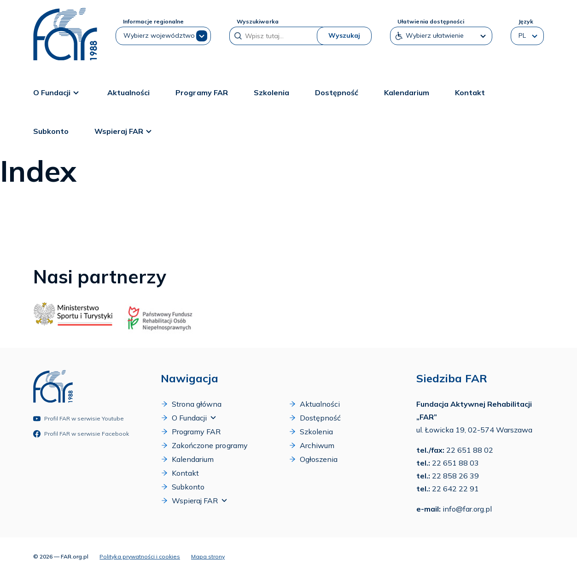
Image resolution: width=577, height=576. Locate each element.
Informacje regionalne (153, 21)
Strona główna (191, 404)
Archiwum (311, 445)
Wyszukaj (344, 35)
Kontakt (470, 92)
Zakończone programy (204, 445)
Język (525, 21)
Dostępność (336, 92)
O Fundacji (57, 92)
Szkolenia (271, 92)
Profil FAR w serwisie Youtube (78, 418)
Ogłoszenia (313, 459)
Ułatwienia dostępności (430, 21)
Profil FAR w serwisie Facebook (81, 434)
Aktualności (128, 92)
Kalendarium (406, 92)
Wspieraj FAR (124, 131)
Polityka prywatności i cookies (139, 556)
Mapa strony (208, 556)
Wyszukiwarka (257, 21)
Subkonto (51, 131)
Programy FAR (201, 92)
